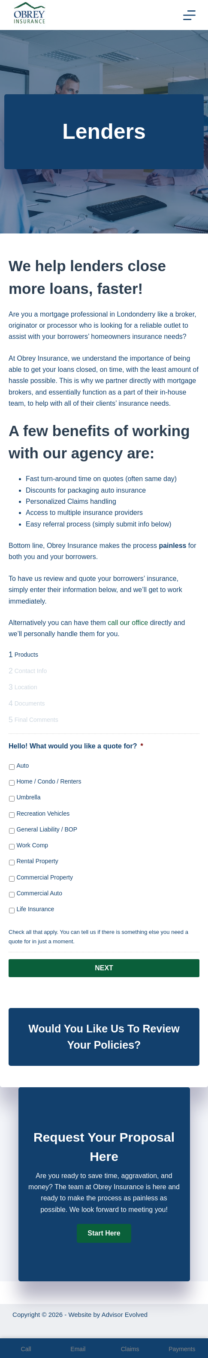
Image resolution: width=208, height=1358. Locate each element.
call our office (128, 622)
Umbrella (28, 797)
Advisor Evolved (125, 1314)
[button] (104, 1233)
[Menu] (189, 15)
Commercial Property (44, 877)
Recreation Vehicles (42, 813)
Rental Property (37, 861)
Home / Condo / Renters (48, 781)
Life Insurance (35, 909)
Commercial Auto (39, 893)
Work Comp (32, 845)
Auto (22, 765)
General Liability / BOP (46, 829)
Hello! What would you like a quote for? (76, 746)
